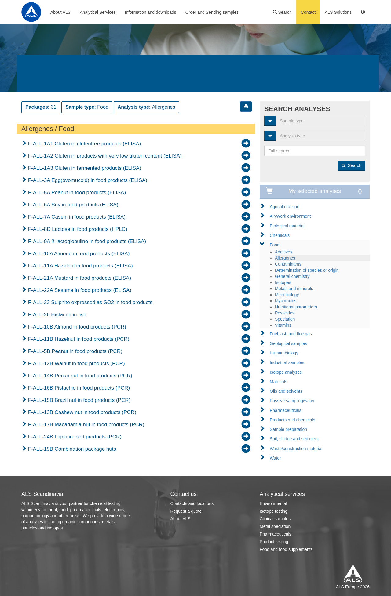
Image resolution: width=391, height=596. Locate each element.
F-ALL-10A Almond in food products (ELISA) (78, 253)
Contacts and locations (192, 503)
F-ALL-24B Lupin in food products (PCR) (74, 437)
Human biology (284, 353)
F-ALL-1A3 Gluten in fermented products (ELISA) (84, 168)
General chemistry (292, 276)
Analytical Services (98, 12)
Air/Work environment (290, 216)
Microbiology (287, 294)
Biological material (287, 225)
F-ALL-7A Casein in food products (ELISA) (76, 217)
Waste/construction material (296, 448)
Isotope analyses (286, 372)
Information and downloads (150, 12)
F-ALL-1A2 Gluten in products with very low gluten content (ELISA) (104, 156)
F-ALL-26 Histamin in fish (56, 315)
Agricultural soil (284, 206)
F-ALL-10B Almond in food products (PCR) (76, 327)
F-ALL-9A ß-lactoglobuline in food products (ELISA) (86, 241)
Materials (278, 381)
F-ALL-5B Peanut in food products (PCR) (74, 351)
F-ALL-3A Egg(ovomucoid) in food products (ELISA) (87, 180)
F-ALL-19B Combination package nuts (71, 449)
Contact (308, 12)
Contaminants (288, 264)
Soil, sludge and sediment (294, 438)
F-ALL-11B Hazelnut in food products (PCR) (78, 339)
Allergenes (285, 258)
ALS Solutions (338, 12)
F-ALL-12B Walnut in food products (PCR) (76, 363)
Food (275, 244)
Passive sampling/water (292, 400)
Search (282, 12)
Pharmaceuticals (285, 410)
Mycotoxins (285, 300)
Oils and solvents (286, 391)
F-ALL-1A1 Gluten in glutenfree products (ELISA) (84, 144)
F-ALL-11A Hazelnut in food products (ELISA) (80, 266)
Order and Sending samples (212, 12)
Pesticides (284, 313)
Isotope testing (273, 511)
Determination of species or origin (307, 270)
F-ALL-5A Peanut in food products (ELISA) (76, 192)
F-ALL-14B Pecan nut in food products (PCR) (79, 376)
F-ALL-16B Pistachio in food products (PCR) (78, 388)
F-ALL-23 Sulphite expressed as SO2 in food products (89, 302)
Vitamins (283, 325)
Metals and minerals (294, 288)
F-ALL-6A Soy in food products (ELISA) (72, 205)
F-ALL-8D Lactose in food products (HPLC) (77, 229)
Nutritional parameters (296, 306)
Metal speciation (275, 526)
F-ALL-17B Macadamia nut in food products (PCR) (85, 424)
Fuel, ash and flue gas (291, 333)
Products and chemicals (292, 419)
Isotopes (283, 282)
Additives (283, 251)
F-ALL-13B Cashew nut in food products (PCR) (81, 412)
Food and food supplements (286, 549)
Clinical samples (275, 518)
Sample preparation (288, 429)
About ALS (60, 12)
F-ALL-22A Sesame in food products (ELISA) (79, 290)
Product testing (274, 541)
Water (275, 458)
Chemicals (280, 235)
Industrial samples (287, 362)
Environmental (273, 503)
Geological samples (288, 343)
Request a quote (186, 511)
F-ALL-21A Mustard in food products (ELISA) (79, 278)
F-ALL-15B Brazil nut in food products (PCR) (78, 400)
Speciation (285, 319)
